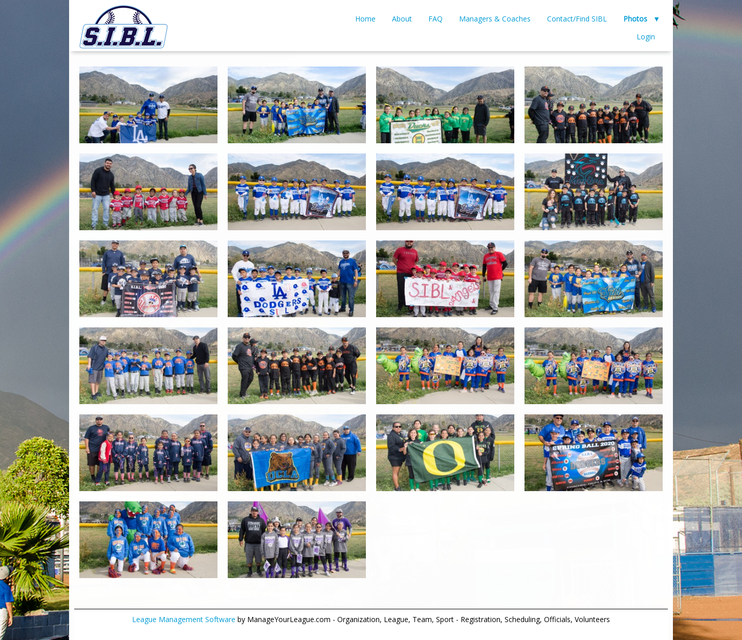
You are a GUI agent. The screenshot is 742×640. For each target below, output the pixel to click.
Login (646, 36)
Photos (635, 19)
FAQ (435, 19)
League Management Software (183, 619)
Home (365, 19)
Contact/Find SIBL (577, 19)
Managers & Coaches (495, 19)
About (402, 19)
